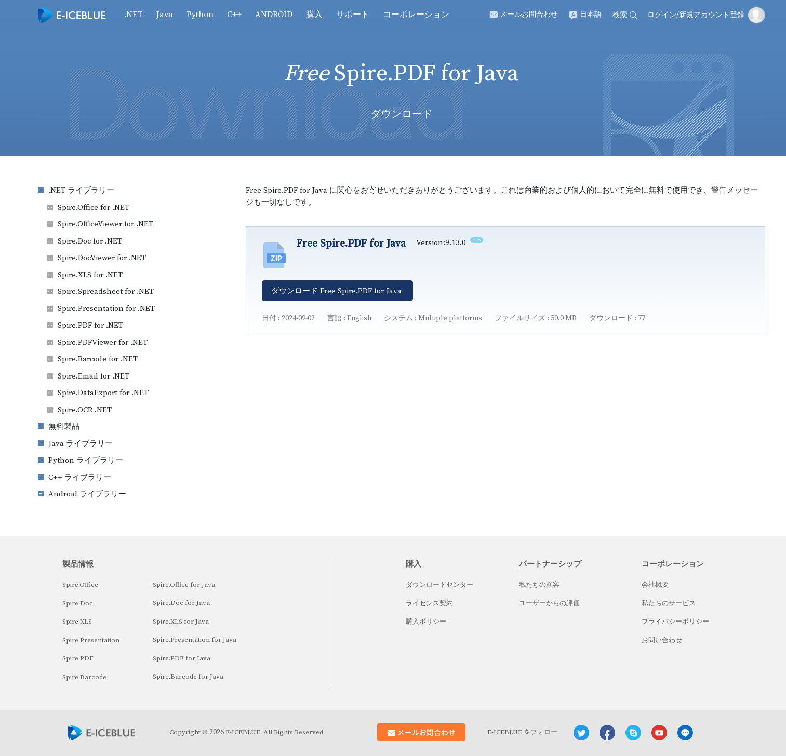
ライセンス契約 (429, 603)
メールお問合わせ (529, 14)
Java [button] (164, 14)
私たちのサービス (669, 603)
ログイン (661, 15)
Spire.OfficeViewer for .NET (105, 224)
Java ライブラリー (80, 444)
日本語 (591, 14)
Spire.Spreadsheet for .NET (106, 291)
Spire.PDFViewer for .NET (103, 342)
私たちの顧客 (539, 584)
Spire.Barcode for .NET (98, 359)
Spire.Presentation (90, 640)
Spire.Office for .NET (93, 207)
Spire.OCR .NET (85, 410)
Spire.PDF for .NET (90, 325)
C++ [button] (234, 14)
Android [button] (273, 14)
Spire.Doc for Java (181, 603)
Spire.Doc (77, 603)
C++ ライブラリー (79, 477)
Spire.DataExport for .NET (103, 393)
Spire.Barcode (84, 677)
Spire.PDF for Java (181, 658)
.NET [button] (133, 14)
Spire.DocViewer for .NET (102, 258)
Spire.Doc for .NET (90, 241)
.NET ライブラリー (81, 190)
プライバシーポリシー (675, 621)
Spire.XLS (77, 621)
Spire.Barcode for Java (188, 676)
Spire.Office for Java (184, 584)
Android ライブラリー (87, 494)
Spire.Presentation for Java (194, 640)
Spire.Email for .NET (93, 376)
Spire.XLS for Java (181, 621)
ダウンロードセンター (439, 584)
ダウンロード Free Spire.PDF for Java (336, 291)
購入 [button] (314, 14)
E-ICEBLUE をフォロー (522, 732)
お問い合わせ (662, 640)
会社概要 (655, 584)
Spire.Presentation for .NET (106, 309)
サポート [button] (352, 14)
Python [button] (200, 14)
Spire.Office (80, 584)
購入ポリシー (426, 621)
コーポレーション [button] (416, 14)
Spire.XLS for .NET (90, 275)
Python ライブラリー (85, 460)
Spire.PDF (78, 658)
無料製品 (63, 426)
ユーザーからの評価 (549, 603)
